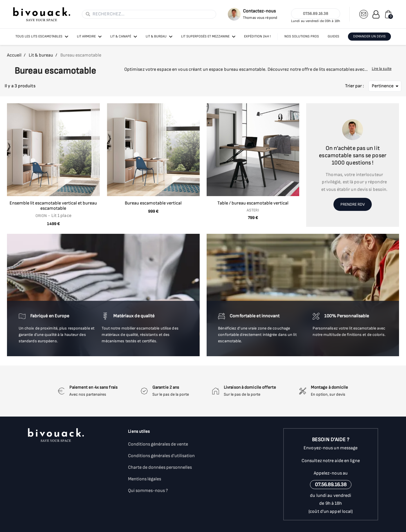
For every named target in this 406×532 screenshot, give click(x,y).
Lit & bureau (156, 36)
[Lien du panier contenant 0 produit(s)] (388, 14)
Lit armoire (86, 36)
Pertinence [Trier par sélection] (386, 86)
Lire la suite (381, 68)
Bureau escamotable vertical (153, 203)
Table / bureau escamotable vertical (252, 203)
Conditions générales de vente (158, 444)
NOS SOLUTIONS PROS (301, 36)
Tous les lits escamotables (38, 36)
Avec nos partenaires (87, 394)
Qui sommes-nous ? (148, 490)
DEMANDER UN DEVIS (369, 36)
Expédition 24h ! (257, 36)
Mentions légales (144, 479)
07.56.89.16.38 (315, 13)
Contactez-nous (259, 11)
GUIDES (333, 36)
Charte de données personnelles (160, 467)
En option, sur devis (328, 394)
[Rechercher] (152, 14)
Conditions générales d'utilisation (161, 456)
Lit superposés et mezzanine (205, 36)
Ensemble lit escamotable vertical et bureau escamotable (53, 205)
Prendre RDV (352, 204)
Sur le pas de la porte (170, 394)
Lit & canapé (120, 36)
